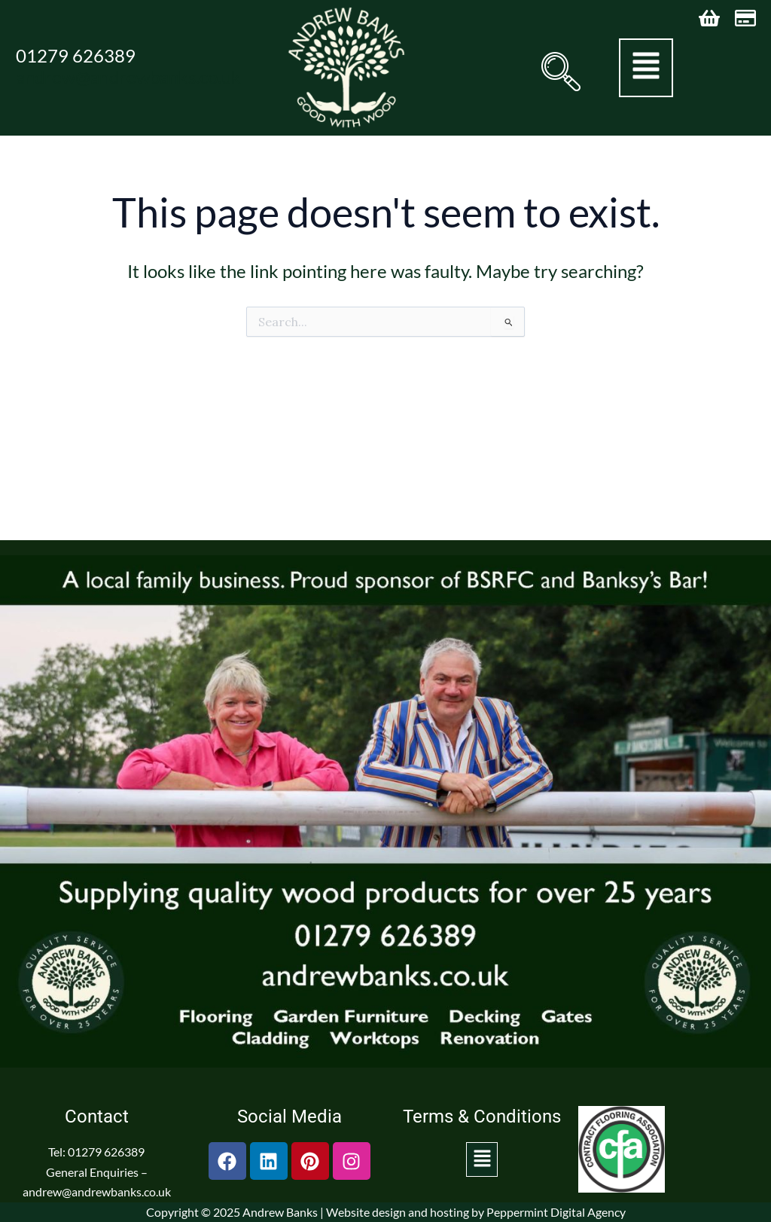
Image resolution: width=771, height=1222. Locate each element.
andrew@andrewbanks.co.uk (128, 76)
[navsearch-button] (558, 71)
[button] (646, 67)
